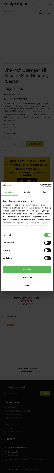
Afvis (27, 285)
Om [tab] (44, 192)
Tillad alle (27, 269)
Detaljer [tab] (27, 192)
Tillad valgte (27, 277)
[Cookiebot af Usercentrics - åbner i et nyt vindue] (40, 185)
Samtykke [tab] (9, 192)
